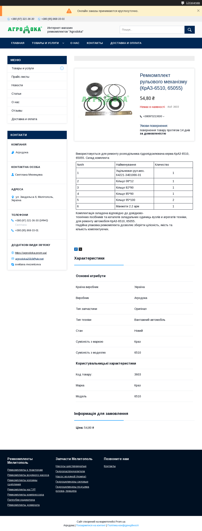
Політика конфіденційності (123, 525)
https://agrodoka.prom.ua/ (31, 252)
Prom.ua (120, 521)
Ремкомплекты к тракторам (25, 469)
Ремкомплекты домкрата (23, 504)
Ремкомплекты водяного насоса (28, 475)
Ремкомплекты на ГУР (21, 489)
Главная (17, 43)
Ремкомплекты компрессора (25, 494)
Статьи (16, 93)
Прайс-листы (20, 76)
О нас (74, 43)
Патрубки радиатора (21, 499)
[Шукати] (189, 30)
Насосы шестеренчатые (71, 466)
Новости (17, 85)
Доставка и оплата (125, 43)
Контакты (95, 43)
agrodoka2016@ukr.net (29, 258)
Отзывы (17, 110)
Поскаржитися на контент (91, 525)
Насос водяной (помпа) (71, 476)
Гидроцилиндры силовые (72, 481)
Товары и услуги (45, 43)
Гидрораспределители (70, 471)
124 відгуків (193, 2)
